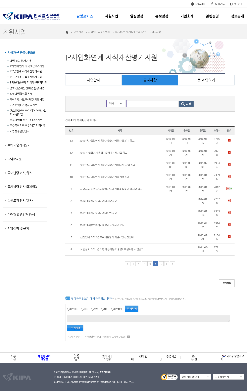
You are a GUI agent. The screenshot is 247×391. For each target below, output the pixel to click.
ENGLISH (200, 4)
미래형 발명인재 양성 (21, 214)
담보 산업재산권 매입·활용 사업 (27, 88)
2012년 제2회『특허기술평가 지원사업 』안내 (102, 225)
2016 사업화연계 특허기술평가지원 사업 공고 (103, 153)
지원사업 (111, 15)
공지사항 (149, 80)
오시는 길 (194, 357)
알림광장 (136, 15)
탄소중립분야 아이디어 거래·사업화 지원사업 (28, 112)
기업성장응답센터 (20, 131)
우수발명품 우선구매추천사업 (26, 120)
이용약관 (13, 357)
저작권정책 (76, 357)
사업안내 (93, 80)
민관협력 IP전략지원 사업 (24, 105)
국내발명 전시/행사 (20, 172)
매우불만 (117, 309)
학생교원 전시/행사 (20, 200)
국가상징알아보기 (232, 357)
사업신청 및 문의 (18, 228)
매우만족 (74, 309)
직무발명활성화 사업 (21, 93)
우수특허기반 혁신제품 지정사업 (28, 125)
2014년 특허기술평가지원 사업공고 (98, 201)
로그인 (238, 4)
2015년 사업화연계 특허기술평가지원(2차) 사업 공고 (107, 165)
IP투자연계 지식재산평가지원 (26, 77)
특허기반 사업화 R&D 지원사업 (27, 99)
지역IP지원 (14, 159)
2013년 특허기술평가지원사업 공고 (98, 213)
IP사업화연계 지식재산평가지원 (27, 66)
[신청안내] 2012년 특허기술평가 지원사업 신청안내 (107, 237)
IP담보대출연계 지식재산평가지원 (28, 82)
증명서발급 (167, 357)
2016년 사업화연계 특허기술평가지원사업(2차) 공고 (107, 141)
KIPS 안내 (139, 357)
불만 (106, 309)
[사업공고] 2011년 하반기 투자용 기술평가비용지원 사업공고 (111, 249)
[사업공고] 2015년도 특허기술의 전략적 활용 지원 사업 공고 (111, 189)
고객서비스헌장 (107, 357)
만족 (86, 309)
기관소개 (187, 15)
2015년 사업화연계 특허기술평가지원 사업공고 (104, 177)
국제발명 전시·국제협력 (22, 186)
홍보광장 (161, 15)
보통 (96, 309)
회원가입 (220, 4)
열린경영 (212, 15)
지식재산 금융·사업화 (21, 52)
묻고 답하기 (206, 80)
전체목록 (227, 283)
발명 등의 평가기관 (20, 61)
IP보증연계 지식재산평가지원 (26, 71)
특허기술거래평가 (19, 145)
